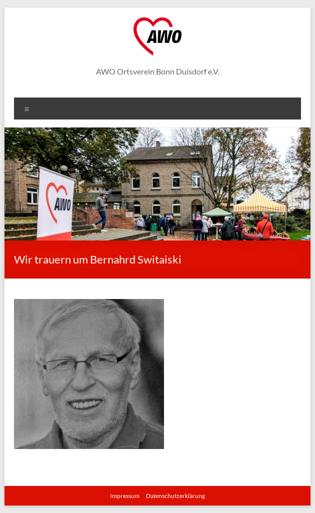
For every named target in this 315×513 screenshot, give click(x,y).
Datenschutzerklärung (175, 496)
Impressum (125, 496)
